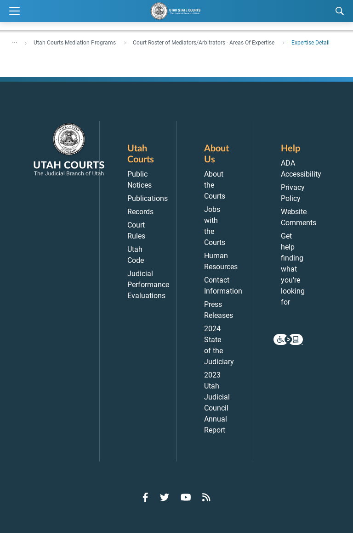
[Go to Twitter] (164, 497)
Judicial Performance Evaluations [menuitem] (148, 284)
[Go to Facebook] (145, 497)
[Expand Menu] (14, 11)
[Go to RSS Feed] (206, 497)
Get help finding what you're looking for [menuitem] (293, 269)
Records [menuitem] (140, 211)
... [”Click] (14, 41)
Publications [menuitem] (147, 198)
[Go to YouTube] (185, 497)
